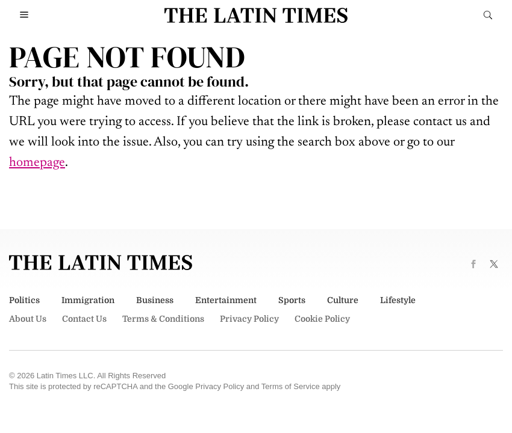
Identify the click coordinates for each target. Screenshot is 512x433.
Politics (24, 300)
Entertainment (226, 300)
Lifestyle (398, 300)
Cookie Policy (322, 319)
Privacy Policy (249, 319)
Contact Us (84, 319)
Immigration (87, 300)
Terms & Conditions (163, 319)
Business (154, 300)
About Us (27, 319)
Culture (342, 300)
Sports (291, 300)
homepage (37, 163)
